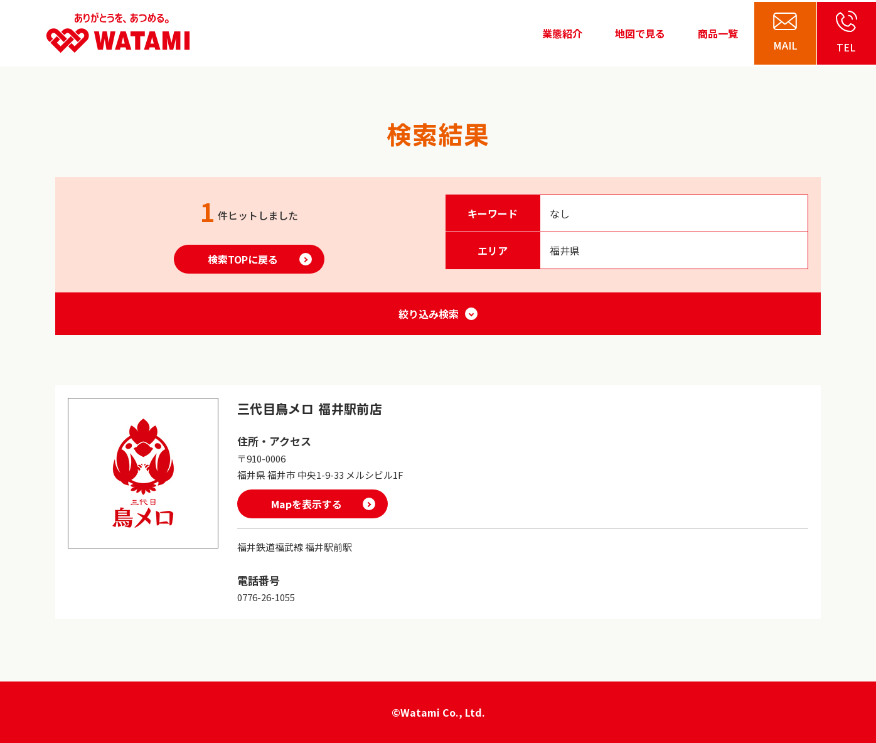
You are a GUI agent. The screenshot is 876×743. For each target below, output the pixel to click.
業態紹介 (562, 33)
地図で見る (640, 33)
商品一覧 (718, 33)
